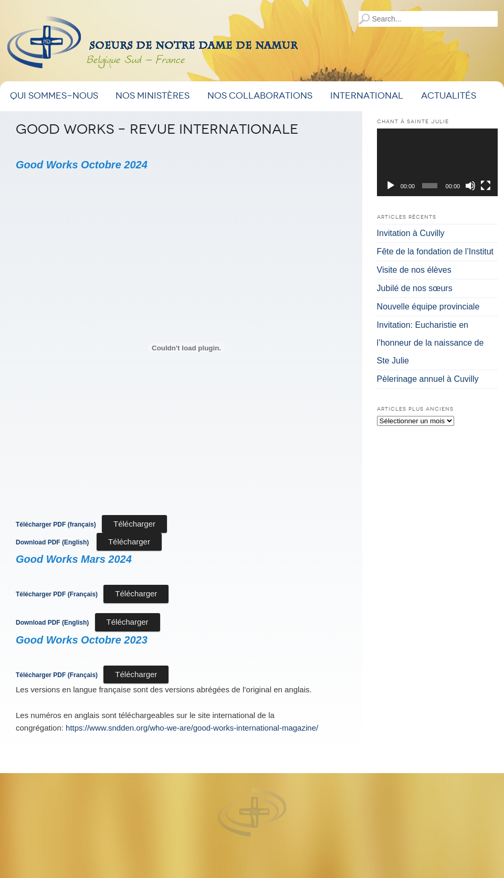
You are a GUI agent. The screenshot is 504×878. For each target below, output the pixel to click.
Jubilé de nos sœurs (415, 288)
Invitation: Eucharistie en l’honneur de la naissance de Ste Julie (430, 342)
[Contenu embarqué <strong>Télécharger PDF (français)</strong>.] (186, 347)
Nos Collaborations (259, 95)
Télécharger (134, 523)
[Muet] (470, 185)
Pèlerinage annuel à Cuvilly (428, 378)
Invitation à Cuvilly (411, 233)
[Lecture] (390, 185)
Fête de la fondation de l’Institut (435, 251)
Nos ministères (153, 95)
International (366, 95)
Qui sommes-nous (54, 95)
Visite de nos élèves (414, 269)
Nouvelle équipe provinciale (428, 306)
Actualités (448, 95)
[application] (437, 162)
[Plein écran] (485, 185)
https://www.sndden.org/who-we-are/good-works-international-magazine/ (192, 727)
